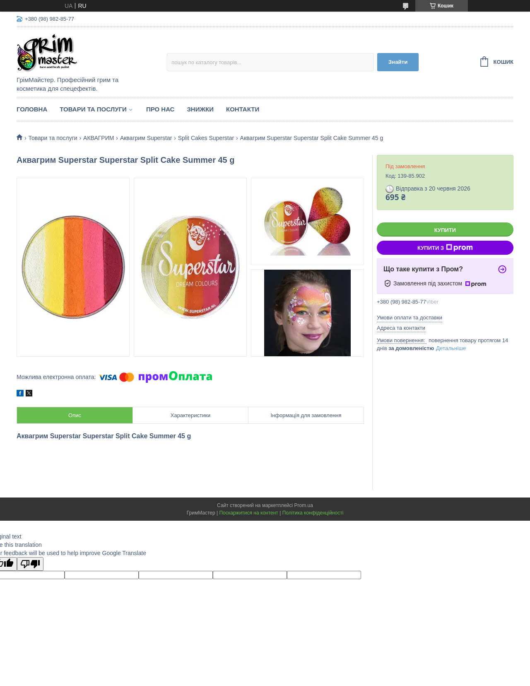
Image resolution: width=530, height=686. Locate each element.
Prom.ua (303, 505)
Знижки (200, 109)
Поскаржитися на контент (248, 513)
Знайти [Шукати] (398, 62)
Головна (32, 109)
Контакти (242, 109)
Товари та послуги (93, 109)
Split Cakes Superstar (206, 138)
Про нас (160, 109)
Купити (445, 230)
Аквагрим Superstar (146, 138)
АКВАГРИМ (98, 138)
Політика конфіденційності (313, 513)
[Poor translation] (30, 564)
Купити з (445, 247)
